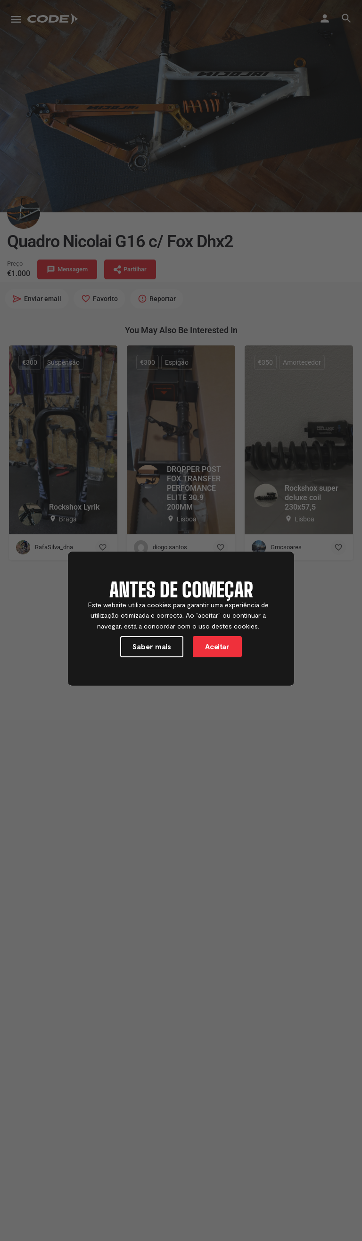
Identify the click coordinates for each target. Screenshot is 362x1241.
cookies (159, 605)
